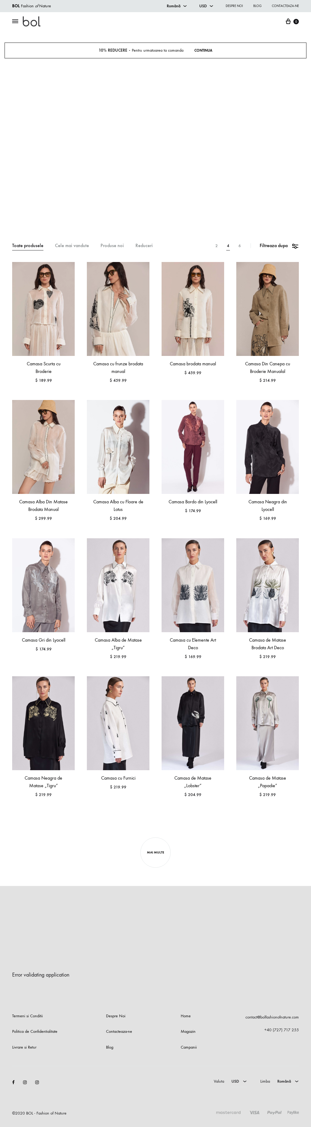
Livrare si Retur (24, 1047)
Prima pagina (128, 209)
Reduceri (144, 245)
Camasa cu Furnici (118, 778)
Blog (257, 6)
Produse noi (112, 245)
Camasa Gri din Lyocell (43, 640)
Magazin (148, 209)
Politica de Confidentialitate (34, 1031)
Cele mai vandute (72, 245)
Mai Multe (155, 852)
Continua (204, 50)
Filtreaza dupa (279, 246)
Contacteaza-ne (285, 6)
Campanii (189, 1047)
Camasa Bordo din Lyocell (193, 502)
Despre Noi (115, 1015)
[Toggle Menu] (15, 21)
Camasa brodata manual (193, 364)
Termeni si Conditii (27, 1015)
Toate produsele (27, 245)
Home (186, 1015)
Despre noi (234, 6)
